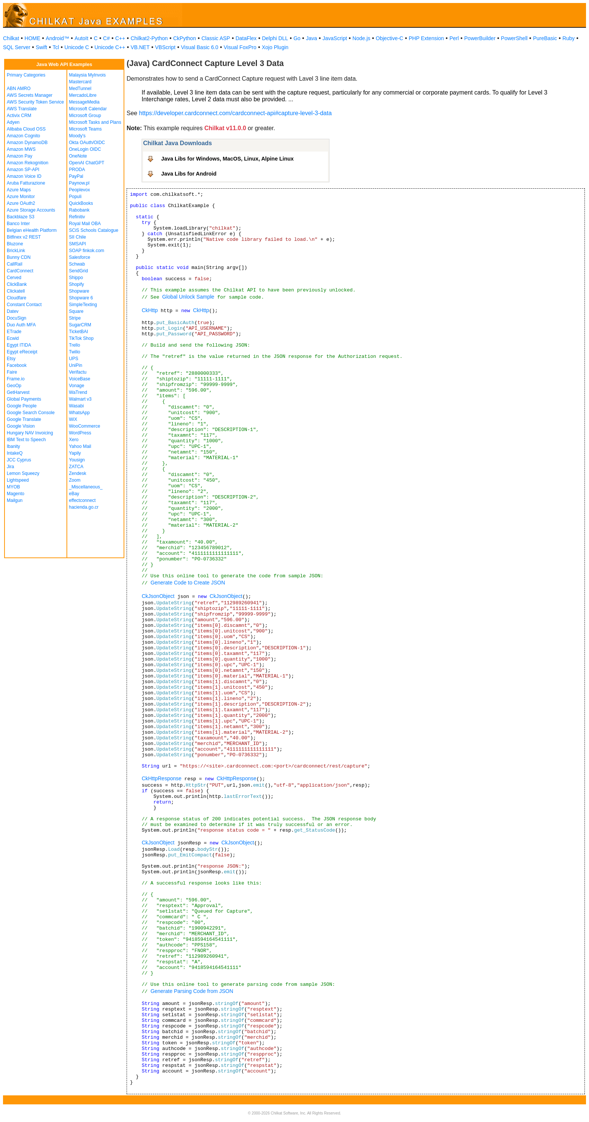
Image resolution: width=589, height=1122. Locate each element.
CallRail (14, 264)
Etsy (11, 358)
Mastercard (80, 81)
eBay (74, 493)
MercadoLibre (83, 95)
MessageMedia (84, 102)
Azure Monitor (21, 196)
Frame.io (15, 379)
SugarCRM (80, 324)
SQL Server (16, 47)
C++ (120, 38)
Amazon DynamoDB (27, 142)
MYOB (13, 487)
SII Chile (77, 237)
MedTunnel (80, 88)
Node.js (361, 38)
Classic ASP (215, 38)
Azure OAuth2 (21, 203)
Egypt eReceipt (22, 351)
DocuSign (16, 318)
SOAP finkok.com (86, 250)
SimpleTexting (83, 304)
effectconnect (82, 500)
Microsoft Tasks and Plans (95, 122)
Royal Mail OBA (85, 223)
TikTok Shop (81, 338)
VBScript (165, 47)
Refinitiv (77, 216)
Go (297, 38)
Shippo (76, 277)
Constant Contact (24, 304)
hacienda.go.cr (84, 507)
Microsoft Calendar (88, 108)
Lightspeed (18, 480)
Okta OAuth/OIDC (87, 142)
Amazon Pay (19, 156)
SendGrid (78, 270)
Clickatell (16, 291)
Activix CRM (19, 115)
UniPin (75, 365)
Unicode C (77, 47)
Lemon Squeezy (23, 473)
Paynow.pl (79, 183)
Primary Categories (26, 75)
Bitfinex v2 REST (24, 237)
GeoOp (14, 385)
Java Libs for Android (188, 174)
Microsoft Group (85, 115)
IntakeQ (15, 453)
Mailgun (15, 500)
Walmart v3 (80, 399)
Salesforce (80, 257)
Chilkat (11, 38)
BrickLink (16, 250)
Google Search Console (30, 412)
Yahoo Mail (80, 446)
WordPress (80, 433)
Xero (74, 439)
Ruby (568, 38)
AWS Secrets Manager (30, 95)
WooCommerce (84, 426)
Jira (10, 466)
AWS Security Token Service (35, 102)
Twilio (74, 351)
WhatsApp (79, 412)
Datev (12, 311)
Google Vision (21, 426)
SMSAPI (77, 243)
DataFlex (246, 38)
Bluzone (15, 243)
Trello (74, 345)
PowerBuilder (479, 38)
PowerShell (514, 38)
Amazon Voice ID (24, 176)
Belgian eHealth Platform (32, 230)
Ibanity (13, 446)
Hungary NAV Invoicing (30, 433)
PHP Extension (426, 38)
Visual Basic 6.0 (199, 47)
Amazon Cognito (23, 135)
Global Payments (24, 399)
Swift (41, 47)
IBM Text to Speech (26, 439)
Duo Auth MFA (21, 324)
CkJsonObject (158, 596)
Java (311, 38)
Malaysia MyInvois (87, 75)
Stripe (75, 318)
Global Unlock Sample (188, 297)
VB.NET (140, 47)
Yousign (77, 460)
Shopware (79, 291)
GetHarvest (18, 392)
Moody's (77, 135)
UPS (74, 358)
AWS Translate (22, 108)
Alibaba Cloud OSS (26, 129)
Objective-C (389, 38)
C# (106, 38)
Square (76, 311)
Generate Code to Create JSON (188, 583)
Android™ (57, 38)
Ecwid (13, 338)
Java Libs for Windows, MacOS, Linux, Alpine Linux (227, 159)
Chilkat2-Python (149, 38)
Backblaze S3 (20, 216)
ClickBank (17, 284)
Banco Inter (18, 223)
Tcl (56, 47)
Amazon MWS (21, 149)
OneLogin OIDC (85, 149)
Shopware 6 (81, 297)
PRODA (77, 169)
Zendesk (77, 473)
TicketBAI (78, 331)
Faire (12, 372)
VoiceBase (80, 379)
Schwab (77, 264)
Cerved (14, 277)
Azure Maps (19, 189)
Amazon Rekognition (27, 162)
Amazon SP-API (23, 169)
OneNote (78, 156)
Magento (15, 493)
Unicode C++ (109, 47)
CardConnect (20, 270)
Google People (21, 406)
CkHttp (150, 310)
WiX (73, 419)
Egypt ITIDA (19, 345)
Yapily (75, 453)
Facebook (17, 365)
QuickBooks (81, 203)
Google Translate (24, 419)
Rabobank (79, 210)
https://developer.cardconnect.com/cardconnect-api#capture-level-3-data (235, 113)
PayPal (76, 176)
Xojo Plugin (275, 47)
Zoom (75, 480)
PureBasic (545, 38)
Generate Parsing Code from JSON (192, 991)
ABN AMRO (18, 88)
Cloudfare (16, 297)
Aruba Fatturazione (26, 183)
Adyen (13, 122)
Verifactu (78, 372)
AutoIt (82, 38)
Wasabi (76, 406)
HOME (32, 38)
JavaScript (335, 38)
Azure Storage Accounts (31, 210)
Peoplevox (79, 189)
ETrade (14, 331)
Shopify (76, 284)
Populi (75, 196)
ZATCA (76, 466)
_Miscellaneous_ (86, 487)
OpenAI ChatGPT (86, 162)
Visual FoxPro (240, 47)
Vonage (77, 385)
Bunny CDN (18, 257)
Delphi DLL (275, 38)
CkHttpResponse (161, 778)
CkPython (184, 38)
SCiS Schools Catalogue (93, 230)
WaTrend (78, 392)
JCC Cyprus (19, 460)
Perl (454, 38)
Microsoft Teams (85, 129)
